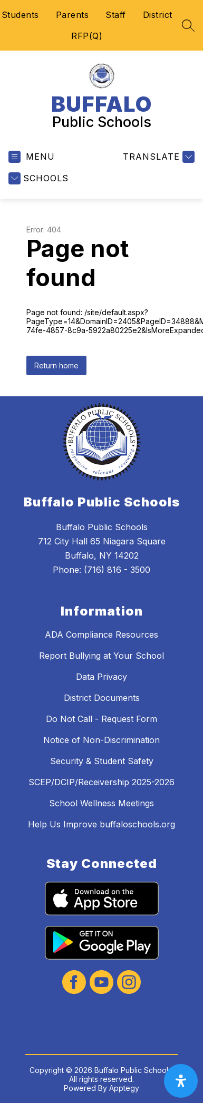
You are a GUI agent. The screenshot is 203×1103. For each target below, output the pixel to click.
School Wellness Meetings (101, 803)
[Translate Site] (157, 156)
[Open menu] (31, 156)
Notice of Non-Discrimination (101, 740)
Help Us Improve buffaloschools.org (101, 824)
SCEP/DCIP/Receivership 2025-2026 (101, 782)
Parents (72, 14)
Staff (115, 14)
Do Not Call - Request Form (101, 719)
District (157, 14)
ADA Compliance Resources (101, 634)
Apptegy (124, 1088)
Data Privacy (101, 676)
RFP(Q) (86, 36)
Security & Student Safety (101, 761)
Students (20, 14)
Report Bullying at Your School (101, 655)
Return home (56, 365)
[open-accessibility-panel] (181, 1081)
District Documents (102, 697)
